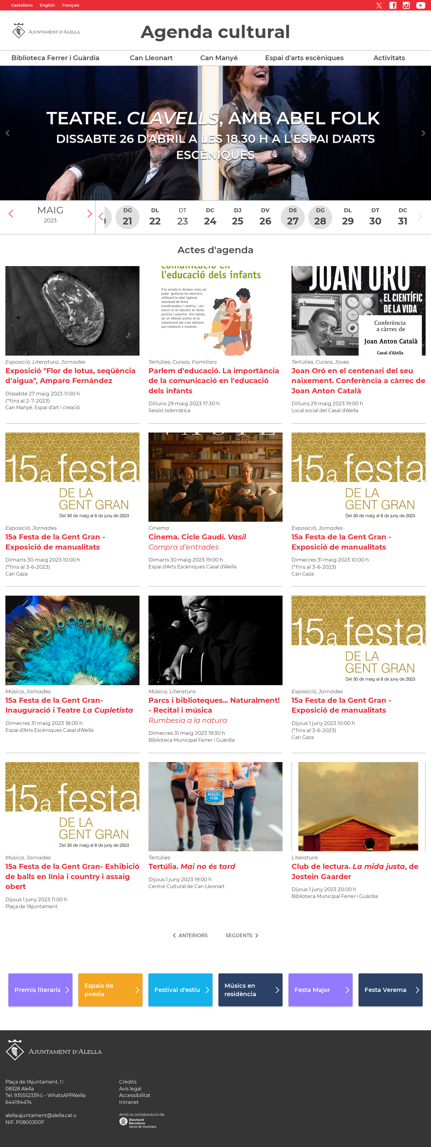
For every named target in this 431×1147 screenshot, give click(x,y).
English (47, 5)
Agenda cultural (215, 32)
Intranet (129, 1102)
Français (70, 5)
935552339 (26, 1095)
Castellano (22, 5)
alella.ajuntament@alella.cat (38, 1115)
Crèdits (127, 1082)
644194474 (18, 1102)
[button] (60, 58)
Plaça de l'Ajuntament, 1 (33, 1082)
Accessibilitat (135, 1095)
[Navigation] (8, 133)
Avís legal (130, 1089)
